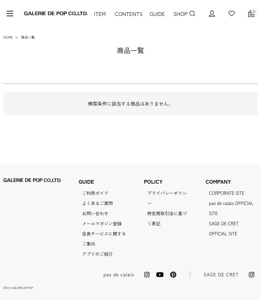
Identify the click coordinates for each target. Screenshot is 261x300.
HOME (8, 37)
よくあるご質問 (97, 203)
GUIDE (156, 13)
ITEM (99, 13)
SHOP (179, 13)
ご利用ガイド (95, 193)
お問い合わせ (95, 213)
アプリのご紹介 (97, 254)
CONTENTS (127, 13)
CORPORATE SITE (226, 193)
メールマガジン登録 (102, 223)
